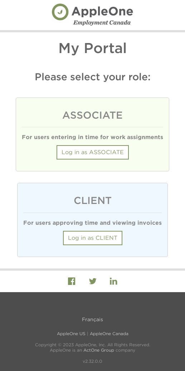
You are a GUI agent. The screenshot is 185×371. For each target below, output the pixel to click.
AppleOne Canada (109, 333)
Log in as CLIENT (92, 237)
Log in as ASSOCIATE (93, 152)
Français (92, 319)
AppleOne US (71, 333)
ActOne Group (98, 350)
